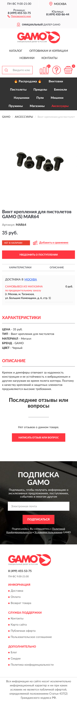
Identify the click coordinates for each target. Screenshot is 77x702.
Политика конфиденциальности (32, 665)
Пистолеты (18, 89)
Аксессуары (60, 106)
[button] (19, 16)
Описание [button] (57, 267)
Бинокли (60, 89)
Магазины (37, 106)
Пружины (16, 106)
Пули (40, 97)
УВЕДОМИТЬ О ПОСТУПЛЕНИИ (38, 255)
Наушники (21, 97)
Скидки (16, 658)
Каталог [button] (15, 51)
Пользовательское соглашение (31, 637)
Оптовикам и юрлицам (48, 51)
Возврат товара (21, 603)
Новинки (27, 58)
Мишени (57, 97)
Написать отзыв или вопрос (38, 437)
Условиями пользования (48, 532)
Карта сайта (19, 624)
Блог (14, 652)
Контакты (49, 58)
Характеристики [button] (20, 267)
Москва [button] (30, 279)
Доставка (17, 590)
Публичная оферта (23, 630)
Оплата (16, 597)
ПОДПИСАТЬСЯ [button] (38, 519)
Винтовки (56, 81)
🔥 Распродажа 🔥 (28, 81)
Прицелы (40, 89)
